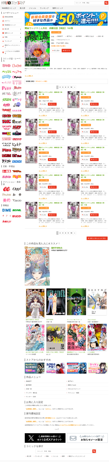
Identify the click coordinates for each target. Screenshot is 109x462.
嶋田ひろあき (90, 36)
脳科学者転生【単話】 (33, 320)
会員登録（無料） (31, 409)
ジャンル (32, 8)
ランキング (44, 8)
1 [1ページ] (57, 87)
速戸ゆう (69, 36)
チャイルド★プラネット (74, 320)
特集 (47, 456)
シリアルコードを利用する (12, 52)
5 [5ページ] (68, 87)
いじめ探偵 (91, 352)
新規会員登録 (9, 17)
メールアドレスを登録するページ (69, 425)
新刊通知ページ (50, 418)
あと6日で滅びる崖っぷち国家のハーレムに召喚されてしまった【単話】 (35, 352)
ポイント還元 (56, 32)
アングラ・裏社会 (31, 393)
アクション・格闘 (73, 393)
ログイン (48, 409)
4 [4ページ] (65, 87)
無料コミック (57, 8)
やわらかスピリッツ (63, 40)
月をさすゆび (92, 320)
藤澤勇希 (79, 36)
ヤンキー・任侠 (31, 396)
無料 (63, 456)
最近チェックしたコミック (77, 456)
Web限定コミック (9, 8)
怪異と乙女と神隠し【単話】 (55, 352)
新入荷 (22, 8)
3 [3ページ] (62, 87)
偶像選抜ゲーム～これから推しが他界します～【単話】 (76, 352)
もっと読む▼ (29, 76)
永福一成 (100, 36)
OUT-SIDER (49, 320)
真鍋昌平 (60, 36)
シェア (57, 429)
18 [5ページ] (71, 87)
